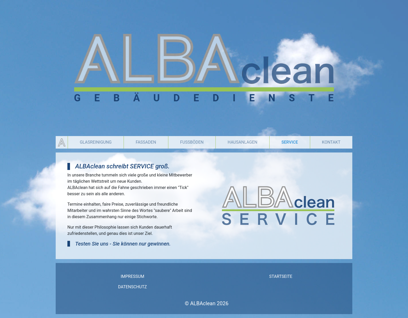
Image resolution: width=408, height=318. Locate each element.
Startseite (280, 276)
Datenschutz (132, 286)
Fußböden (191, 142)
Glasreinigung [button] (96, 142)
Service (289, 142)
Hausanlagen (242, 142)
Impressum (132, 276)
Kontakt (331, 142)
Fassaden (146, 142)
